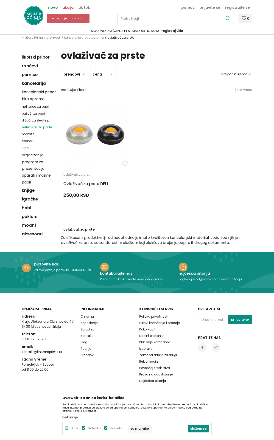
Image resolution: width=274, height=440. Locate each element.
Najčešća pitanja (152, 371)
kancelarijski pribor (39, 92)
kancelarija (72, 37)
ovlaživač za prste (37, 127)
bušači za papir (34, 113)
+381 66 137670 (34, 330)
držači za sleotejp (35, 120)
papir (26, 182)
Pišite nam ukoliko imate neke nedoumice (131, 270)
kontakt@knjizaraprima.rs (42, 343)
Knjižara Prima (32, 37)
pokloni (29, 216)
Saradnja (88, 320)
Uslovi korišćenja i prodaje (159, 314)
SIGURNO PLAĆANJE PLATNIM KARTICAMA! (125, 30)
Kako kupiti (147, 320)
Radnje (86, 339)
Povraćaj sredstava (154, 359)
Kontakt (87, 326)
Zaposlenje (89, 314)
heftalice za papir (36, 106)
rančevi (30, 66)
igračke (30, 199)
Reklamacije (149, 352)
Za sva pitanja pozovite (52, 261)
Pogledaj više (172, 30)
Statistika (94, 428)
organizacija (32, 155)
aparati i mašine (36, 175)
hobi (26, 208)
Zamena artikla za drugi (158, 346)
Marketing (117, 428)
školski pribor (36, 57)
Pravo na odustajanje (156, 365)
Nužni (74, 428)
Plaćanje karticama (154, 333)
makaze (28, 134)
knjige (28, 190)
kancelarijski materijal (189, 216)
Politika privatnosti (153, 307)
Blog (84, 333)
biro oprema (94, 37)
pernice (30, 74)
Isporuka (146, 339)
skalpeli (27, 141)
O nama (87, 307)
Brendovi (87, 346)
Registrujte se (237, 7)
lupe (25, 148)
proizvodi (54, 37)
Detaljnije (70, 417)
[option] (137, 31)
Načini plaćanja (151, 326)
